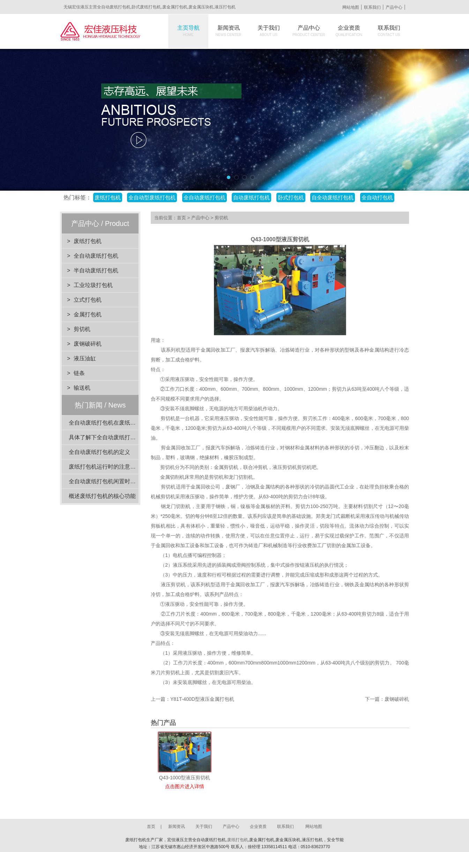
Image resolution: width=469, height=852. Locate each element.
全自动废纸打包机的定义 (99, 452)
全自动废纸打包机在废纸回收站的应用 (116, 423)
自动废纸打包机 (251, 197)
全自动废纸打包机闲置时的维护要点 (113, 481)
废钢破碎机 (88, 344)
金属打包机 (88, 314)
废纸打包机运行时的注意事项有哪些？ (116, 467)
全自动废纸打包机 (204, 197)
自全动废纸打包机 (332, 197)
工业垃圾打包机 (93, 285)
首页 (181, 217)
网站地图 (350, 7)
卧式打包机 (291, 197)
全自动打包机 (377, 197)
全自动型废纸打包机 (152, 197)
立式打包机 (88, 300)
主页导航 (188, 31)
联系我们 (372, 7)
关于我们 (269, 31)
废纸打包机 (108, 197)
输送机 (82, 388)
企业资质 (349, 31)
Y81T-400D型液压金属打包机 (202, 699)
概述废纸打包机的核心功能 (102, 496)
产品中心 (394, 7)
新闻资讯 (228, 31)
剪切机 (82, 329)
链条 (79, 373)
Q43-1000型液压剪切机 (184, 777)
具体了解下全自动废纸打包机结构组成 (116, 437)
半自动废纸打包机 (96, 270)
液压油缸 (85, 358)
